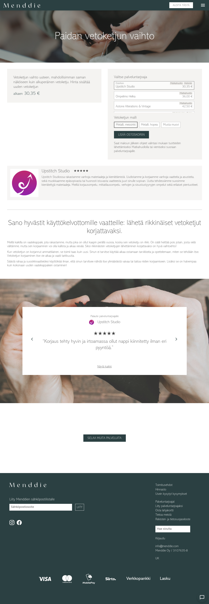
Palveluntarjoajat (165, 501)
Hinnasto (160, 489)
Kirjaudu (160, 538)
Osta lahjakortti (164, 510)
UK (157, 558)
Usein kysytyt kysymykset (171, 494)
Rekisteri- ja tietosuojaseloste (172, 519)
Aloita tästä (181, 5)
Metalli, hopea (149, 124)
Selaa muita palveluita (104, 438)
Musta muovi (171, 124)
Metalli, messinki (126, 124)
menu (203, 5)
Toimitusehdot (163, 485)
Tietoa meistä (163, 515)
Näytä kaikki (104, 366)
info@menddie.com (167, 546)
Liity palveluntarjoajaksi (169, 506)
